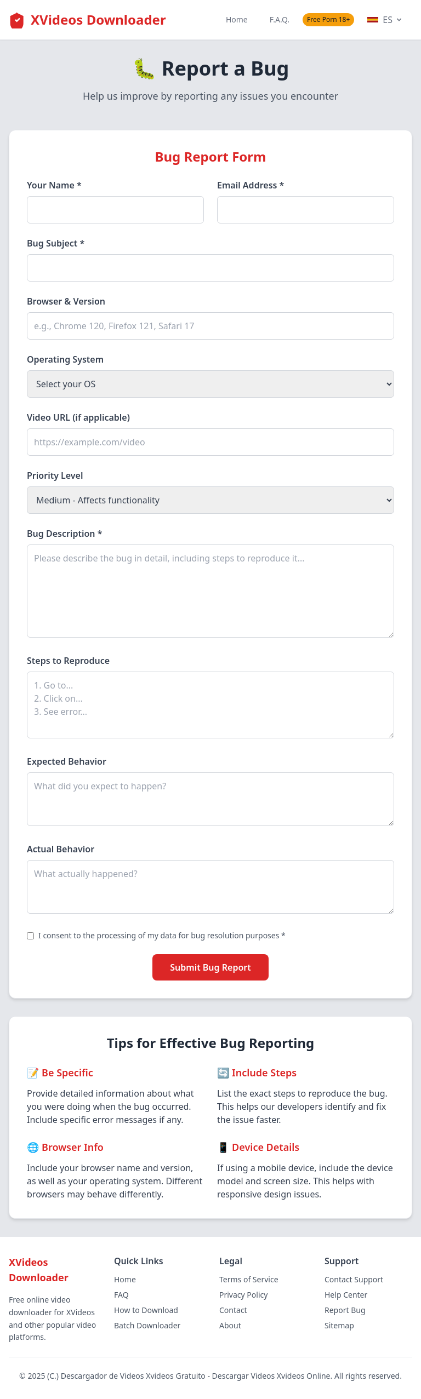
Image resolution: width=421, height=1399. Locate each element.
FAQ (121, 1294)
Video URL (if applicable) (78, 417)
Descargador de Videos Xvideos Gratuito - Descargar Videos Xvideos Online (196, 1376)
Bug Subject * (55, 243)
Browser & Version (66, 301)
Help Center (346, 1294)
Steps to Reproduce (68, 661)
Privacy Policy (243, 1294)
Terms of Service (248, 1279)
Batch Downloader (147, 1325)
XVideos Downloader (98, 19)
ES (385, 20)
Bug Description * (64, 534)
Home (237, 19)
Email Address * (250, 185)
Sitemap (339, 1325)
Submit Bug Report (210, 967)
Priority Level (55, 475)
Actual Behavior (60, 849)
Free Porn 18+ (328, 19)
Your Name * (54, 185)
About (230, 1325)
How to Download (146, 1310)
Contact (233, 1310)
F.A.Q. (279, 19)
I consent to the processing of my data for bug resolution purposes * (162, 935)
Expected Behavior (66, 761)
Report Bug (345, 1310)
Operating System (65, 359)
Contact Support (354, 1279)
